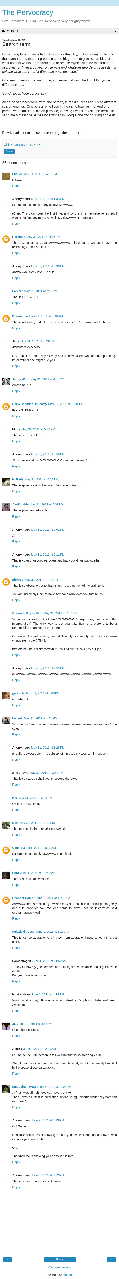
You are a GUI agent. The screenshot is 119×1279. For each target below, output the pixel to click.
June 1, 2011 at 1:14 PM (47, 994)
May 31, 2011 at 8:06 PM (43, 693)
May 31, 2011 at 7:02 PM (48, 529)
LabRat (17, 291)
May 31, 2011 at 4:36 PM (48, 266)
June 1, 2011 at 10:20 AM (37, 873)
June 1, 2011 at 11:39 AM (53, 931)
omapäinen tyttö (24, 1086)
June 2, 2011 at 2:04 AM (39, 1048)
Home (59, 1259)
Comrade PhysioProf (27, 613)
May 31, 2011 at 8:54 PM (35, 797)
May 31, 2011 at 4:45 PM (40, 291)
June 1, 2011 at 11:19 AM (53, 898)
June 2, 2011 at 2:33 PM (47, 1120)
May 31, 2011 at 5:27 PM (38, 429)
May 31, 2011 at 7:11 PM (48, 554)
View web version (59, 1267)
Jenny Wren (20, 379)
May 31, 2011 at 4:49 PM (46, 316)
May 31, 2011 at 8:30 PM (46, 772)
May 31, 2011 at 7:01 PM (46, 504)
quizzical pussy (23, 931)
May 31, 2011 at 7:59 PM (48, 668)
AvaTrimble (20, 504)
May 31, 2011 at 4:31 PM (40, 174)
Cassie (17, 847)
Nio (14, 797)
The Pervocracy (27, 12)
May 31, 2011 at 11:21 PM (37, 823)
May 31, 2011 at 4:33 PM (48, 199)
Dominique (20, 316)
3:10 (15, 1024)
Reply (16, 185)
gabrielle (18, 693)
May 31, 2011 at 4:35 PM (43, 236)
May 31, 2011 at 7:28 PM (41, 579)
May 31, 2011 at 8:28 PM (48, 747)
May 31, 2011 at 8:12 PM (40, 718)
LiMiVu (17, 174)
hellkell (17, 718)
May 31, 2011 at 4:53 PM (47, 379)
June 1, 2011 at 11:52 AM (49, 961)
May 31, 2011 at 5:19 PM (65, 404)
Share (9, 151)
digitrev (17, 579)
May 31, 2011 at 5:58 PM (48, 454)
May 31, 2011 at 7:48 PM (60, 613)
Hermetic (18, 236)
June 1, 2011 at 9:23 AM (39, 847)
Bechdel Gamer (23, 898)
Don (15, 823)
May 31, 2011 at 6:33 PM (41, 479)
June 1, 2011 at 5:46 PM (36, 1024)
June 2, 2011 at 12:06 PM (54, 1086)
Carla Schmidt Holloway (29, 404)
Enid (15, 873)
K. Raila (17, 479)
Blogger (67, 1274)
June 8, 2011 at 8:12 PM (47, 1175)
